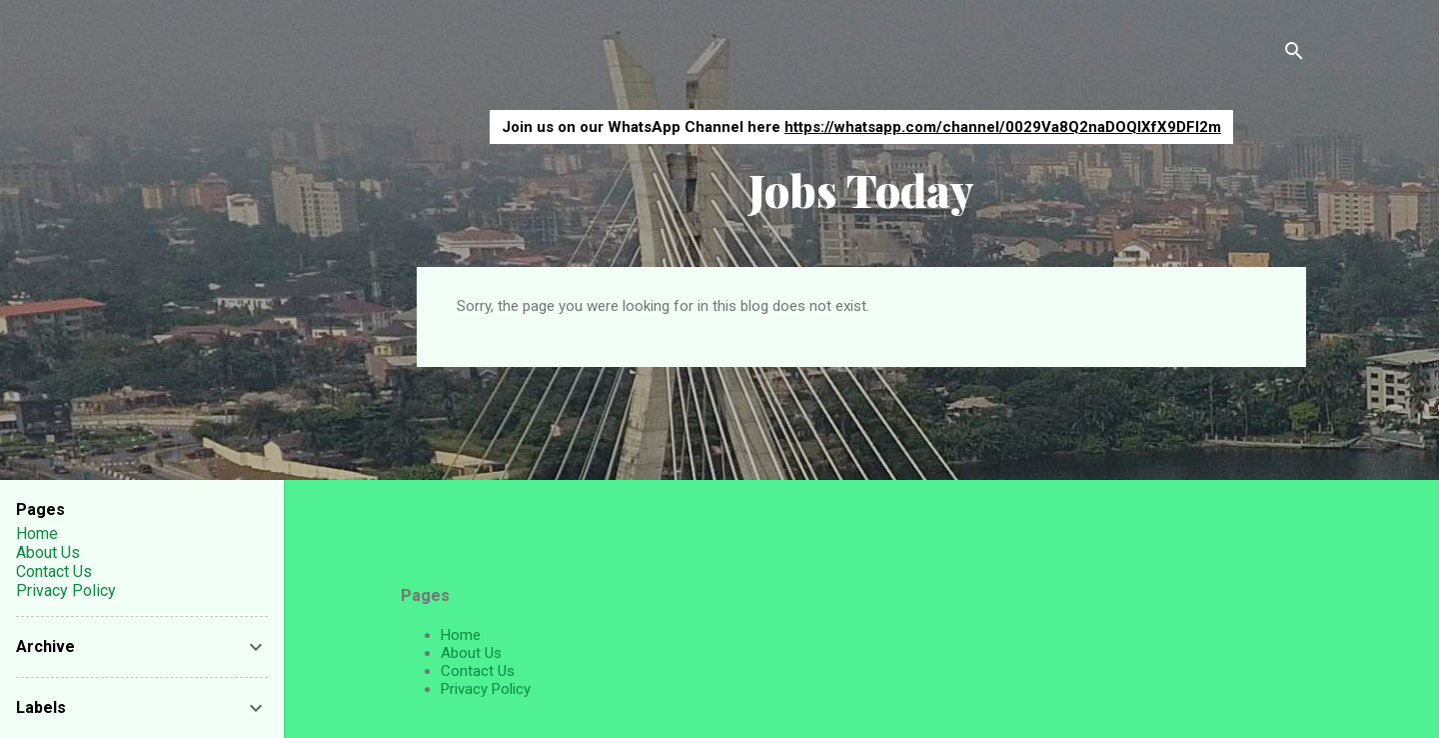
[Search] (1294, 54)
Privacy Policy (486, 689)
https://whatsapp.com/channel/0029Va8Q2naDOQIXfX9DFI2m (1002, 127)
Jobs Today (861, 189)
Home (461, 635)
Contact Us (478, 671)
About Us (471, 653)
